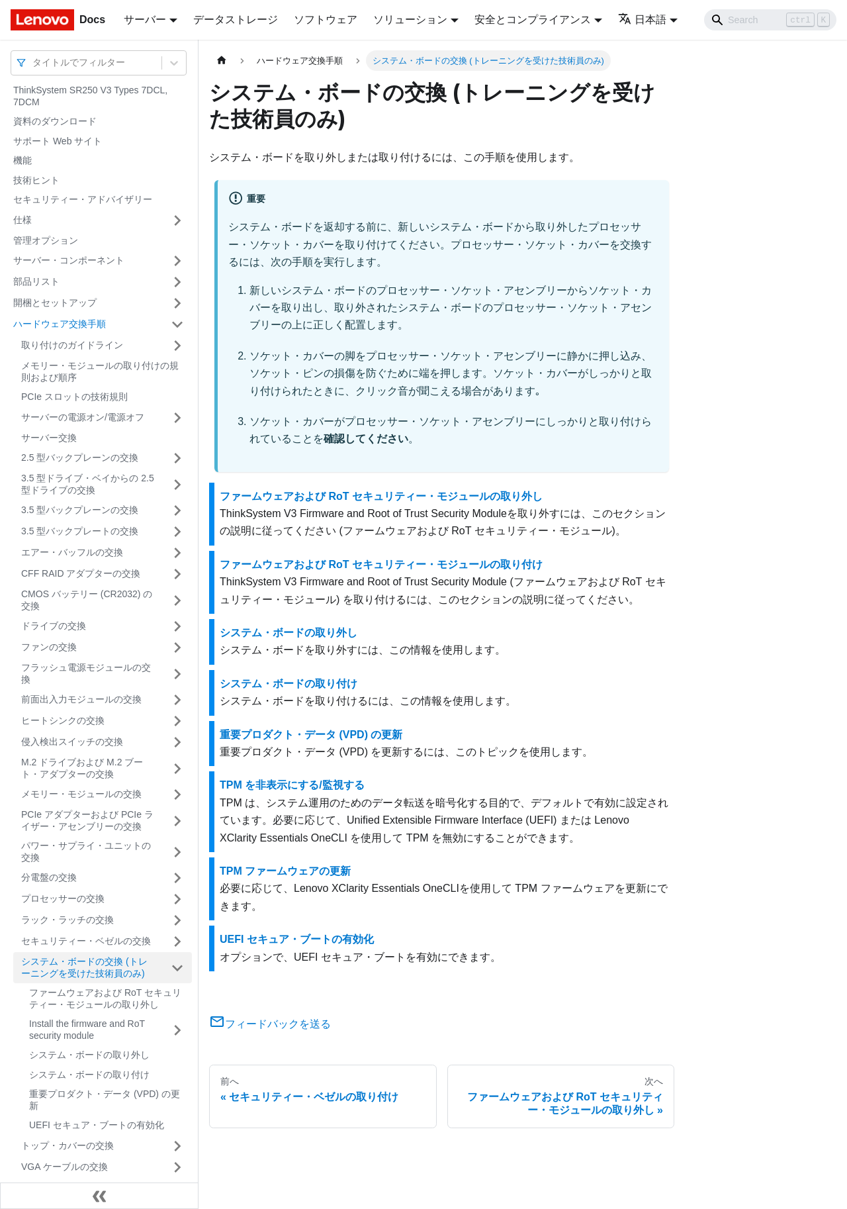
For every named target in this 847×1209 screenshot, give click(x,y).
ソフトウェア (325, 19)
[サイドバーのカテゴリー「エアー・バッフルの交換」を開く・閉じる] (177, 552)
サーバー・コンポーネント (68, 260)
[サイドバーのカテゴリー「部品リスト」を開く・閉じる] (177, 282)
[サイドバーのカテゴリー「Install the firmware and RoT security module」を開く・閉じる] (177, 1029)
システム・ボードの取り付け (89, 1074)
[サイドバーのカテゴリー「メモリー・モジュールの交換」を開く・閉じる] (177, 794)
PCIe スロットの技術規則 (74, 396)
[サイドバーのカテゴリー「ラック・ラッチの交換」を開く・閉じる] (177, 920)
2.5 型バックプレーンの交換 (79, 457)
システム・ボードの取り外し (89, 1054)
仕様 (22, 220)
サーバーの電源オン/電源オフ (82, 417)
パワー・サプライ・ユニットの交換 (86, 851)
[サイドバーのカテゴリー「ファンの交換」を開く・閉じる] (177, 647)
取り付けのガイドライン (72, 345)
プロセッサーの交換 (63, 898)
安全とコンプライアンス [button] (532, 19)
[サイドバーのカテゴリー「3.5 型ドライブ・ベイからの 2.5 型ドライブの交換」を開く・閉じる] (177, 484)
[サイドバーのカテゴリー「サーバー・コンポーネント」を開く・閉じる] (177, 260)
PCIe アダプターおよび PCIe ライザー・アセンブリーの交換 (87, 820)
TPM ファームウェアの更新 (285, 871)
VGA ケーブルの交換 (64, 1166)
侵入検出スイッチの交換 (72, 741)
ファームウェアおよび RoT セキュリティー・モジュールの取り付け (381, 564)
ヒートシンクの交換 (63, 720)
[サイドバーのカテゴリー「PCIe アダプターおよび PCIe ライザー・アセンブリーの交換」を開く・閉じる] (177, 820)
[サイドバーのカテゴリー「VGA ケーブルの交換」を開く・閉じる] (177, 1167)
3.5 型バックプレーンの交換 (79, 510)
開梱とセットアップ (55, 302)
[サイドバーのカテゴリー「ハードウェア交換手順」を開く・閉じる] (177, 324)
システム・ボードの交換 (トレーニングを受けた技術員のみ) (84, 967)
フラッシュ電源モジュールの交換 (86, 673)
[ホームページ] (221, 60)
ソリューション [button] (410, 19)
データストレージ (235, 19)
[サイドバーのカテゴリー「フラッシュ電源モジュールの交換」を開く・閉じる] (177, 673)
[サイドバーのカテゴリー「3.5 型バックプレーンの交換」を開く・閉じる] (177, 510)
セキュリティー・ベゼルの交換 (86, 941)
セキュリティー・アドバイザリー (82, 199)
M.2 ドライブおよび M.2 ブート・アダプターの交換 (82, 768)
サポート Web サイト (57, 141)
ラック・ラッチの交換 (67, 919)
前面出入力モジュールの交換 (81, 699)
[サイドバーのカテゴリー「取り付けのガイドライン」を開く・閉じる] (177, 345)
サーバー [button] (145, 19)
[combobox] (33, 62)
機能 (22, 160)
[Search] (770, 19)
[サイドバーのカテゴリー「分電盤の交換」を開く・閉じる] (177, 878)
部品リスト (36, 281)
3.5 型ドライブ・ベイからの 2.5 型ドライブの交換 (87, 484)
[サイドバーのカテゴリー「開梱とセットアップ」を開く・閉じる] (177, 303)
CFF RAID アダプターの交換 (80, 573)
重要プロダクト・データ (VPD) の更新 (104, 1099)
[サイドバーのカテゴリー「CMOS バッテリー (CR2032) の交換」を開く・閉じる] (177, 600)
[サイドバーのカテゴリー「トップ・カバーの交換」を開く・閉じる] (177, 1146)
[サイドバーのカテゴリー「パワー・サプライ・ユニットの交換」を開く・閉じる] (177, 851)
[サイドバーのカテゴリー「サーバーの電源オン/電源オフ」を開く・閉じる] (177, 417)
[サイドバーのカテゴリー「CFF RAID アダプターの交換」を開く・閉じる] (177, 574)
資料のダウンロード (55, 121)
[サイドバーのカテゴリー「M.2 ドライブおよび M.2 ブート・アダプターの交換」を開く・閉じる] (177, 768)
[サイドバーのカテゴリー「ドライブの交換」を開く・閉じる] (177, 626)
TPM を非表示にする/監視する (292, 785)
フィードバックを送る (270, 1024)
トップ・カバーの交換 (67, 1145)
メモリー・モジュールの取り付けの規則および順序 (100, 371)
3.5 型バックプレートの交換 (79, 531)
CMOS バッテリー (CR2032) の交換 (86, 600)
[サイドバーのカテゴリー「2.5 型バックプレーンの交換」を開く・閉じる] (177, 458)
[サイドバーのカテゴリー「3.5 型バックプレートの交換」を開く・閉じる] (177, 531)
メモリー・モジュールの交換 (81, 794)
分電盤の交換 (49, 877)
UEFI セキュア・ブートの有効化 (96, 1125)
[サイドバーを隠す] (99, 1196)
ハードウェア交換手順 (59, 323)
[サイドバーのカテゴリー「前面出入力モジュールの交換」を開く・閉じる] (177, 699)
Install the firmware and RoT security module (87, 1029)
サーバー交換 (49, 437)
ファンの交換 (49, 647)
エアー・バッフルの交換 (72, 552)
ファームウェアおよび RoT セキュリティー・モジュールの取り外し (105, 998)
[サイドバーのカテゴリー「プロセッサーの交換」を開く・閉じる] (177, 899)
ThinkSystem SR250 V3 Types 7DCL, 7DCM (90, 96)
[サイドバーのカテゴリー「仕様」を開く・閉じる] (177, 220)
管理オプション (45, 240)
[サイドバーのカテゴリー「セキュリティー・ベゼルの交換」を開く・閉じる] (177, 941)
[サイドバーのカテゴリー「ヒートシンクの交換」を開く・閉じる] (177, 721)
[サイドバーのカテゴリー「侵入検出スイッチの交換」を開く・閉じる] (177, 742)
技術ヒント (36, 180)
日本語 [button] (642, 19)
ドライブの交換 (53, 625)
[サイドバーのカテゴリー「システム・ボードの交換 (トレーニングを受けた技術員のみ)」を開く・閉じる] (177, 967)
